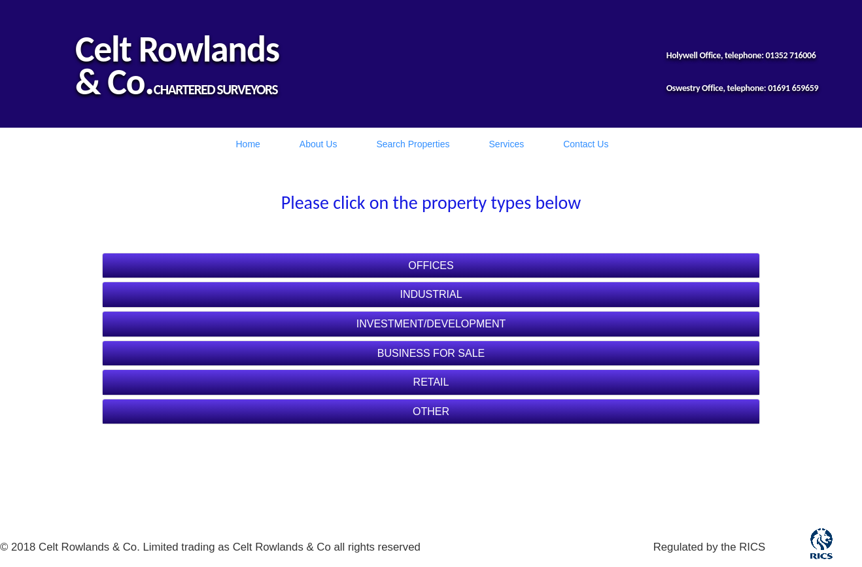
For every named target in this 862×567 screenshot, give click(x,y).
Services (507, 144)
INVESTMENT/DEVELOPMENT (431, 323)
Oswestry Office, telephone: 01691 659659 (742, 88)
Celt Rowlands (177, 49)
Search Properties (412, 144)
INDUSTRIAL (431, 294)
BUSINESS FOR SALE (431, 353)
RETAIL (431, 382)
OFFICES (430, 265)
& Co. (114, 82)
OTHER (431, 411)
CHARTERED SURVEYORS (215, 89)
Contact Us (585, 144)
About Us (318, 144)
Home (248, 144)
